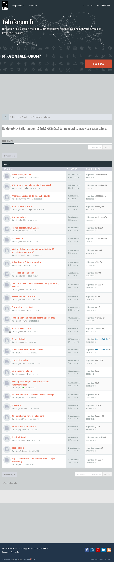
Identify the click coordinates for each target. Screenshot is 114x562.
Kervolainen (100, 174)
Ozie (22, 289)
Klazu (97, 371)
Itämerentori (18, 238)
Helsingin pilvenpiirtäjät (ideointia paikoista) (33, 317)
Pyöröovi (98, 318)
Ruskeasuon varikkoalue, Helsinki (28, 349)
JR (96, 383)
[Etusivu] (5, 117)
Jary (96, 307)
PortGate (16, 405)
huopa (97, 250)
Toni (22, 387)
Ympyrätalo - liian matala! (24, 426)
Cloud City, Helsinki (21, 360)
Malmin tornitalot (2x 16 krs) (25, 227)
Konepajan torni (19, 217)
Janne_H (98, 206)
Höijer (97, 262)
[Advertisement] (57, 94)
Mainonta (15, 552)
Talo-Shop (32, 5)
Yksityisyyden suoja (26, 548)
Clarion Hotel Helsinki (22, 307)
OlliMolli (23, 177)
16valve (23, 408)
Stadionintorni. (19, 437)
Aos (96, 296)
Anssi (22, 352)
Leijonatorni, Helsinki (22, 371)
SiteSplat (20, 559)
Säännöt (5, 552)
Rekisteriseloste (9, 548)
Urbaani (98, 284)
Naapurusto (18, 5)
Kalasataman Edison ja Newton (26, 262)
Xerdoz (98, 228)
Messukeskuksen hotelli (23, 272)
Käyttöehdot (42, 548)
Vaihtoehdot (81, 474)
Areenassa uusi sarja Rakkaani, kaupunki (31, 195)
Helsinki (7, 141)
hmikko (23, 220)
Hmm (22, 230)
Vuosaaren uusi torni (21, 328)
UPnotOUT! (25, 299)
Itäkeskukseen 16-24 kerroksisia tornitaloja (33, 394)
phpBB (13, 559)
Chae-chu (24, 188)
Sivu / (107, 147)
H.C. (22, 464)
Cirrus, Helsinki (19, 339)
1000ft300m (25, 198)
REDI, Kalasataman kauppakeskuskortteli (31, 185)
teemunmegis (26, 209)
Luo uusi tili (87, 5)
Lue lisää (98, 64)
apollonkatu (100, 217)
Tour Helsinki (18, 447)
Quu (22, 342)
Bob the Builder (101, 339)
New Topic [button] (9, 156)
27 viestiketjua (95, 147)
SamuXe (23, 321)
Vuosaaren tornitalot (22, 206)
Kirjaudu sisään (103, 5)
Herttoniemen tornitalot (24, 296)
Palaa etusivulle (9, 483)
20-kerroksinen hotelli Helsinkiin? (28, 416)
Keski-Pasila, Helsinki (22, 174)
